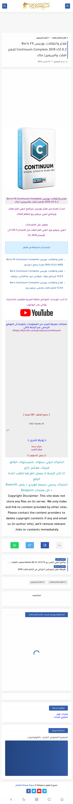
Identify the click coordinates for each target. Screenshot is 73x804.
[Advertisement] (36, 99)
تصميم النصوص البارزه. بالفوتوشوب (47, 737)
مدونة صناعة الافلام (25, 785)
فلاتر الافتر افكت (59, 38)
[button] (45, 545)
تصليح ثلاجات (61, 717)
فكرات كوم (62, 714)
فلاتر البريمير (42, 38)
